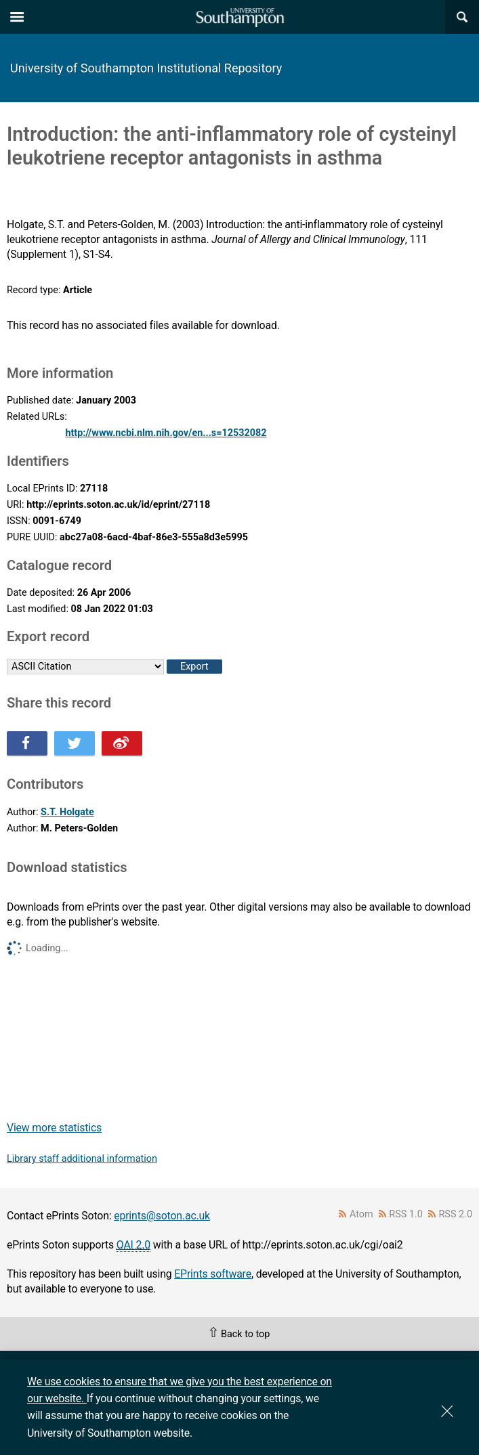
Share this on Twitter (74, 743)
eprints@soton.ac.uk (162, 1215)
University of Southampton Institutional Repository (146, 68)
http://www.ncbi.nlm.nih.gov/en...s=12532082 (165, 433)
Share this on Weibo (122, 743)
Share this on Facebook (27, 743)
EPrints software (212, 1273)
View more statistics (54, 1127)
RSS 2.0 (456, 1214)
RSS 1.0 (406, 1214)
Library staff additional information (82, 1159)
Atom (361, 1214)
